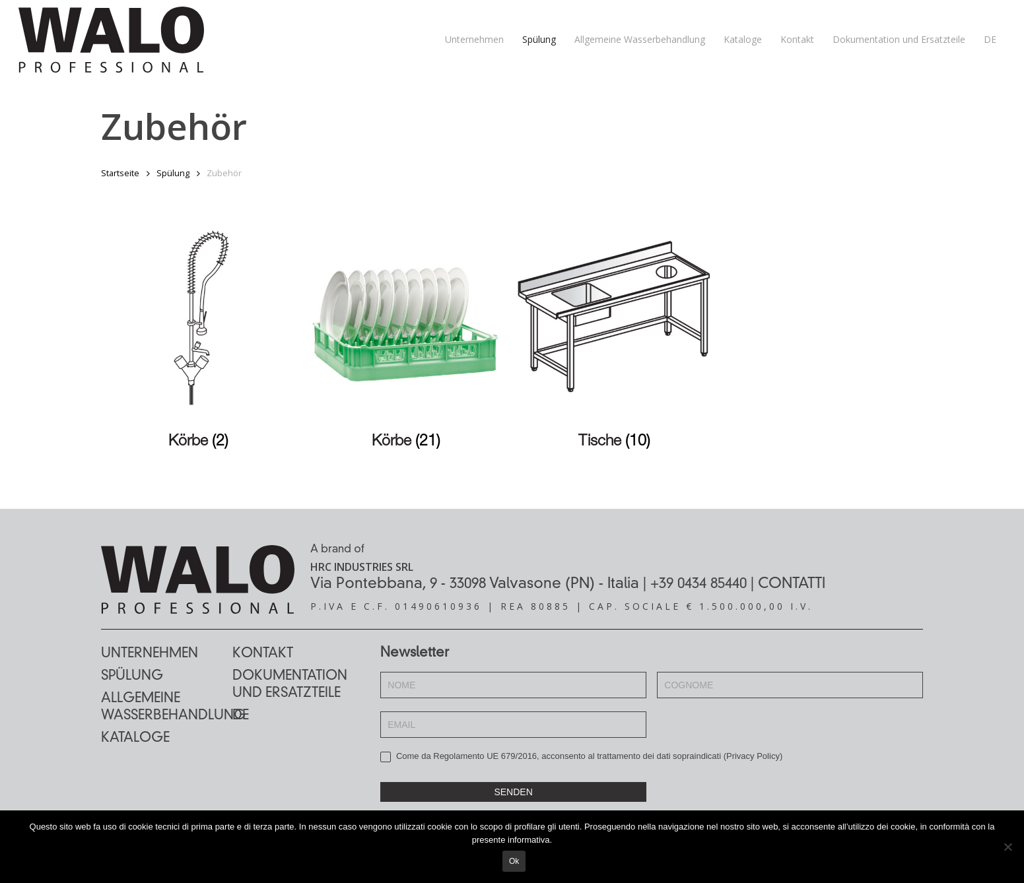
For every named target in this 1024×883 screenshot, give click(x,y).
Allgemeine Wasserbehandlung (166, 707)
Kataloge (135, 738)
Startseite (120, 173)
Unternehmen (149, 654)
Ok (515, 862)
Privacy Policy (753, 756)
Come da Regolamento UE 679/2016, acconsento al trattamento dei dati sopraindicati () (581, 756)
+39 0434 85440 (698, 584)
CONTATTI (791, 584)
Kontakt (262, 654)
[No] (1007, 847)
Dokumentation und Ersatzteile (289, 685)
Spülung (172, 173)
